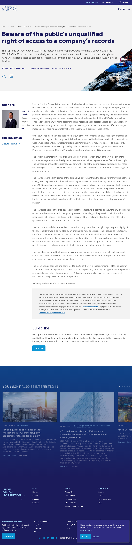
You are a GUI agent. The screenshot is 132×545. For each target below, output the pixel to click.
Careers (35, 499)
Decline (95, 536)
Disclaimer (38, 528)
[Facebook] (35, 538)
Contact (35, 503)
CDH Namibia (107, 2)
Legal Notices (72, 521)
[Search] (129, 9)
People (35, 496)
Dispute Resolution (24, 28)
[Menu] (118, 9)
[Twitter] (39, 538)
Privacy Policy (72, 525)
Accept (85, 536)
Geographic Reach (105, 499)
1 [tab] (119, 395)
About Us (69, 492)
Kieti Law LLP (92, 2)
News (12, 28)
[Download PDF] (11, 77)
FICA (68, 528)
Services (101, 496)
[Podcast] (57, 538)
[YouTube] (52, 538)
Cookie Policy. (86, 530)
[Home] (9, 9)
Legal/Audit (38, 525)
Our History (70, 496)
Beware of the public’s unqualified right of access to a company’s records (63, 28)
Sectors (101, 492)
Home (4, 28)
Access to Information (42, 521)
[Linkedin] (48, 538)
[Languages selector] (124, 2)
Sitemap (37, 532)
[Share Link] (4, 77)
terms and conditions (90, 307)
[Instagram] (44, 538)
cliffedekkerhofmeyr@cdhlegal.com (52, 313)
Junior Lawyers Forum (74, 506)
